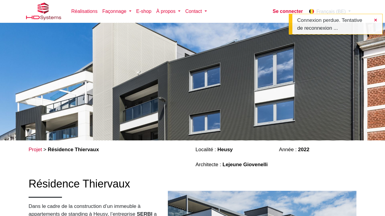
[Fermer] (375, 20)
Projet (35, 149)
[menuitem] (84, 11)
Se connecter (288, 11)
